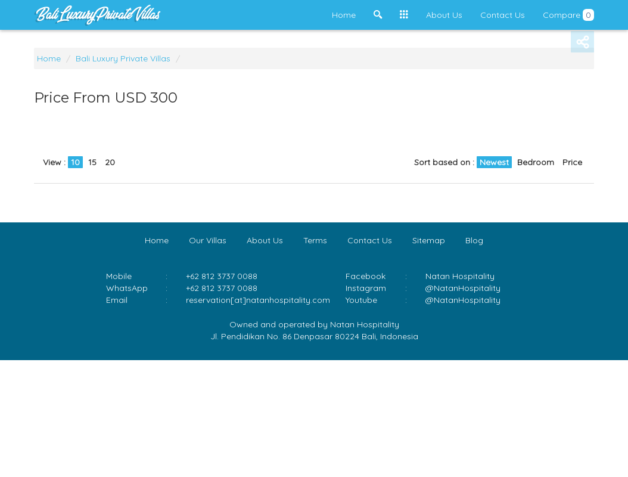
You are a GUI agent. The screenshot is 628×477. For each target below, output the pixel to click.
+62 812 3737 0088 (221, 288)
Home (344, 15)
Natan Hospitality (460, 276)
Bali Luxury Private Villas (123, 58)
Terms (315, 240)
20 (110, 162)
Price (572, 162)
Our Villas (207, 240)
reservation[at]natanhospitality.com (258, 300)
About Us (444, 15)
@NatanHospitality (462, 288)
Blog (474, 240)
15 (92, 162)
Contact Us (502, 15)
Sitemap (428, 240)
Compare (568, 15)
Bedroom (535, 162)
